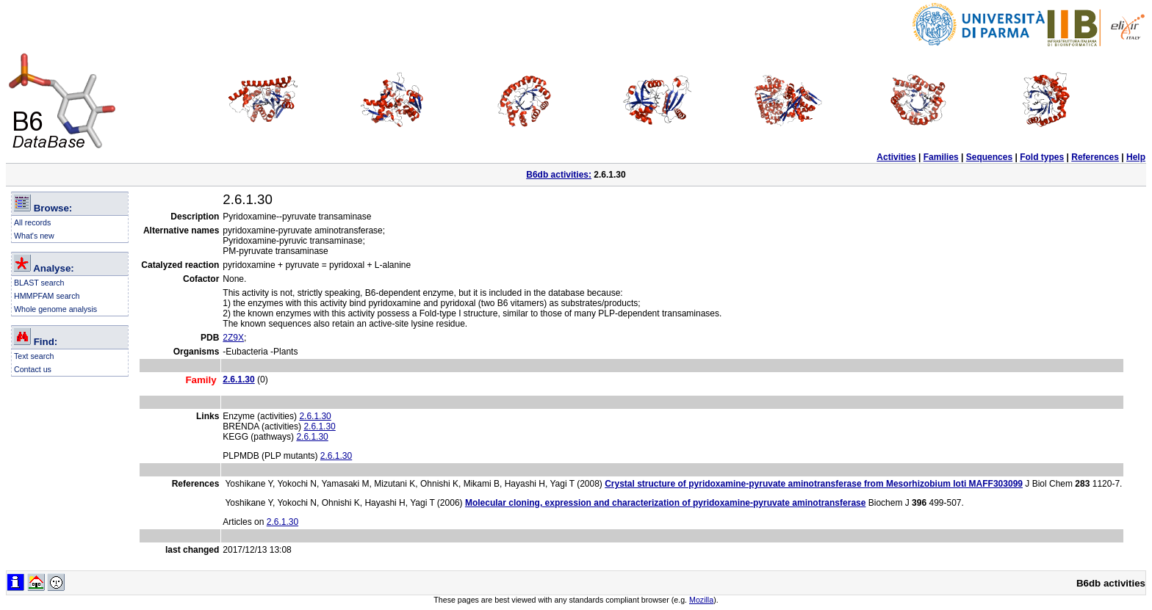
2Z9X (233, 338)
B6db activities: (558, 175)
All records (32, 222)
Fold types (1042, 157)
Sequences (989, 157)
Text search (34, 356)
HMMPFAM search (46, 295)
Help (1135, 157)
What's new (34, 235)
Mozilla (701, 599)
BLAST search (39, 282)
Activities (895, 157)
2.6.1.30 (315, 416)
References (1095, 157)
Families (941, 157)
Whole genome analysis (55, 309)
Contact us (32, 369)
